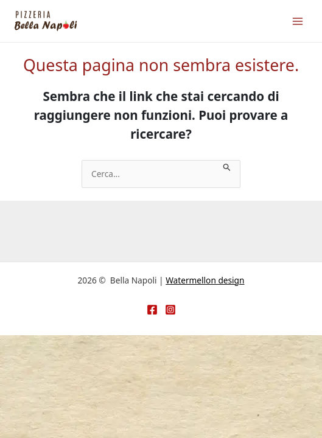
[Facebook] (152, 309)
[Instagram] (170, 309)
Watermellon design (205, 280)
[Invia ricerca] (227, 166)
